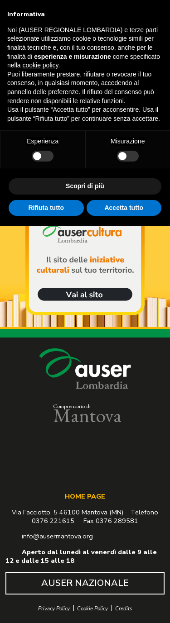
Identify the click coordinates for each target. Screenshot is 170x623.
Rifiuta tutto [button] (46, 207)
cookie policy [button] (40, 65)
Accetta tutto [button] (123, 207)
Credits (123, 608)
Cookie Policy (92, 608)
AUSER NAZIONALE (85, 583)
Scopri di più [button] (85, 186)
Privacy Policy (54, 608)
